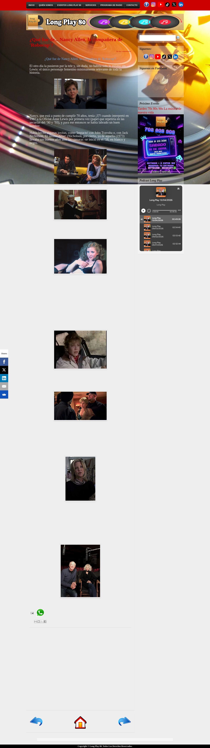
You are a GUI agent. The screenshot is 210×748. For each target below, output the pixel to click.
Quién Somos (46, 5)
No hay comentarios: (123, 51)
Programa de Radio (111, 5)
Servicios (90, 5)
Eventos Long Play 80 (69, 5)
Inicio (32, 5)
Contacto (131, 5)
